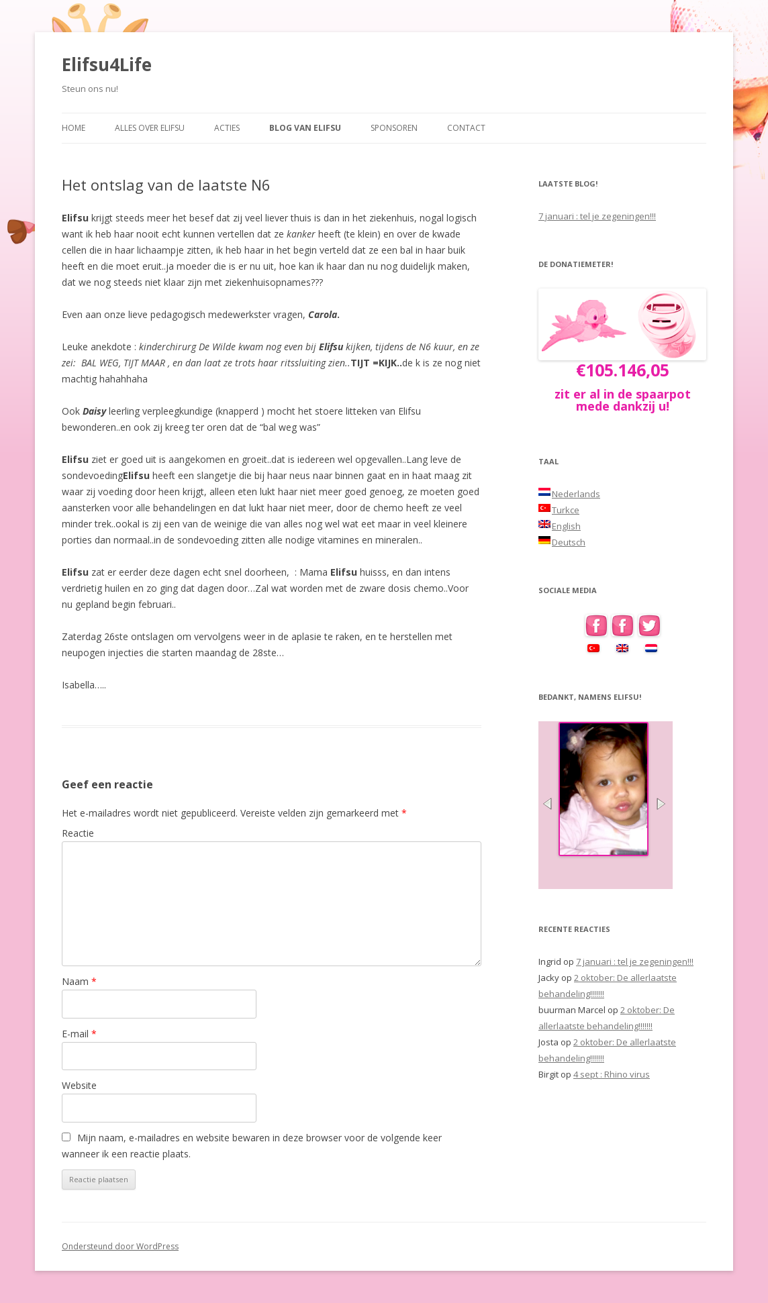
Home (73, 128)
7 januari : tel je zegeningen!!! (597, 216)
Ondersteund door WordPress (120, 1246)
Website (79, 1085)
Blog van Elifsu (305, 128)
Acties (227, 128)
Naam (79, 981)
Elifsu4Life (107, 64)
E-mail (79, 1033)
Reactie (78, 833)
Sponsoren (394, 128)
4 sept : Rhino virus (611, 1074)
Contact (466, 128)
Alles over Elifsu (150, 128)
